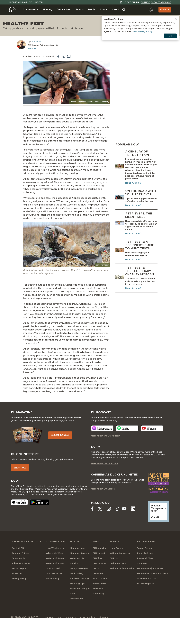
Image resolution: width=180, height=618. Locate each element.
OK (170, 36)
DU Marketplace (145, 577)
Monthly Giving (145, 547)
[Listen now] (102, 422)
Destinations (76, 592)
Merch (115, 9)
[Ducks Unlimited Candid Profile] (157, 505)
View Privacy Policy (142, 31)
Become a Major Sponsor (150, 562)
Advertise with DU (146, 572)
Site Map (105, 611)
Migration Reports (79, 547)
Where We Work (54, 547)
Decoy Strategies (79, 562)
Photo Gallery (100, 572)
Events (80, 9)
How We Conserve (55, 542)
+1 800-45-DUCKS (53, 611)
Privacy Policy (19, 572)
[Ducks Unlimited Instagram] (109, 502)
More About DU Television (104, 457)
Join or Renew (144, 542)
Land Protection (54, 567)
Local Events (116, 542)
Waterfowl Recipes (80, 582)
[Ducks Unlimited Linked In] (134, 502)
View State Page (161, 2)
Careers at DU (19, 552)
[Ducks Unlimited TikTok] (118, 502)
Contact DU (18, 542)
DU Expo (114, 552)
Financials (17, 567)
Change (145, 2)
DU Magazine (99, 542)
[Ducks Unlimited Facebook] (92, 502)
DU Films (97, 552)
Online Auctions (118, 557)
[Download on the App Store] (20, 496)
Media (91, 9)
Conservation (31, 9)
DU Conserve (99, 557)
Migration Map (18, 2)
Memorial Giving (145, 552)
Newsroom (98, 582)
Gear (72, 587)
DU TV (96, 562)
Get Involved (64, 9)
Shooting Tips (77, 577)
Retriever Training (79, 572)
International (53, 562)
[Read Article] (136, 167)
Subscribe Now (61, 428)
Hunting (47, 9)
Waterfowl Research (56, 552)
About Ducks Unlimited (27, 535)
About (103, 9)
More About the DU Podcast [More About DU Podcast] (105, 429)
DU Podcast (99, 547)
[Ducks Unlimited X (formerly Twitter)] (100, 502)
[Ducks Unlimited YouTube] (125, 502)
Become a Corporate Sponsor (152, 567)
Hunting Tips (77, 557)
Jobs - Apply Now (21, 557)
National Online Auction (122, 562)
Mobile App (98, 587)
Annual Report (19, 562)
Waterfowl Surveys (56, 557)
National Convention (120, 547)
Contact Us (72, 611)
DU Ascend (98, 567)
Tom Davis (30, 42)
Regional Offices (20, 547)
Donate (164, 9)
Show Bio (26, 48)
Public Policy (52, 572)
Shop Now (21, 461)
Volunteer (36, 2)
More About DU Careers (103, 483)
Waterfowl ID (77, 552)
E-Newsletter (99, 577)
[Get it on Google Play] (40, 496)
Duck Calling (76, 567)
